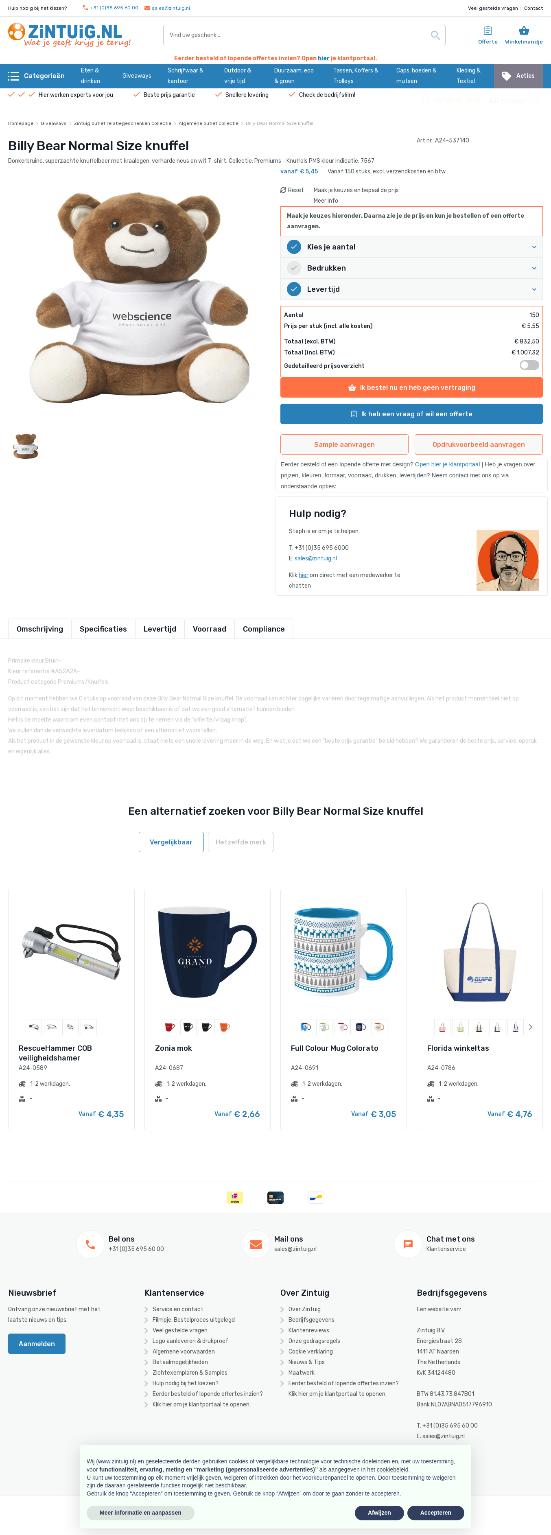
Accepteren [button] (435, 1512)
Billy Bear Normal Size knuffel (279, 123)
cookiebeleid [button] (393, 1469)
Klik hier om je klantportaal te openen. (202, 1404)
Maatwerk (302, 1372)
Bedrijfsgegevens (312, 1319)
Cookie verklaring (311, 1351)
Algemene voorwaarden (184, 1351)
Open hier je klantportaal (447, 464)
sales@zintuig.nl (167, 8)
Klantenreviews (309, 1330)
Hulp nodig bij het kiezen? (186, 1383)
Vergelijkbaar (171, 842)
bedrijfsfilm (339, 95)
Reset (296, 190)
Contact (533, 8)
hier (324, 58)
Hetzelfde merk (241, 842)
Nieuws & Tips (307, 1362)
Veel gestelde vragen (493, 8)
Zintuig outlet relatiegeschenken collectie (122, 123)
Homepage (20, 123)
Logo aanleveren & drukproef (190, 1341)
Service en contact (178, 1309)
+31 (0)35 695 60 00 (110, 8)
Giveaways (54, 123)
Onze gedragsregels (314, 1341)
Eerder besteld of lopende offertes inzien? (208, 1394)
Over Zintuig (305, 1309)
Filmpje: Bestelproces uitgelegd (194, 1319)
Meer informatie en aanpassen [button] (140, 1512)
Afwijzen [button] (379, 1512)
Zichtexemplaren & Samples (190, 1372)
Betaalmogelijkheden (180, 1362)
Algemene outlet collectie (208, 123)
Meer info (326, 200)
